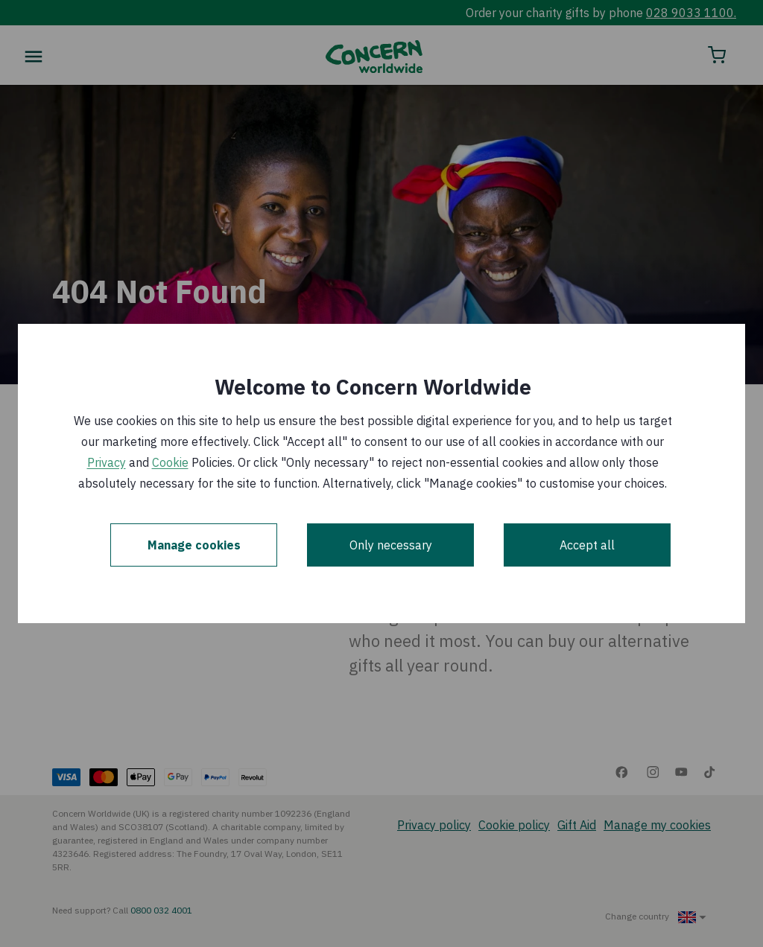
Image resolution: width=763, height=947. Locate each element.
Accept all (587, 545)
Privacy (106, 462)
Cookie (170, 462)
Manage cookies (194, 545)
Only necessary (390, 545)
